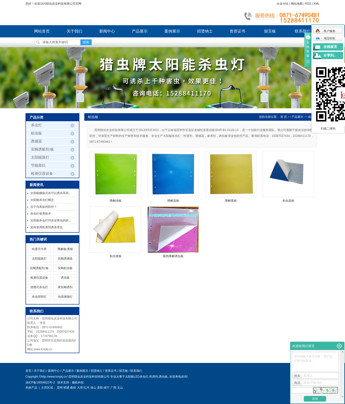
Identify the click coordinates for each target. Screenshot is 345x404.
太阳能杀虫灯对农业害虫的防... (50, 220)
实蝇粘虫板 (65, 268)
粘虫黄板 (116, 256)
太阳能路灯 (40, 157)
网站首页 (42, 31)
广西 (113, 387)
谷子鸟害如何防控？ (43, 206)
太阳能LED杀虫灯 (136, 376)
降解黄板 (231, 200)
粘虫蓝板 (288, 200)
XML (316, 3)
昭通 (66, 387)
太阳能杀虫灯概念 (42, 200)
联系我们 (302, 31)
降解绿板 (116, 200)
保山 (93, 387)
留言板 (270, 31)
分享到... (329, 55)
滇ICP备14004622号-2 (40, 382)
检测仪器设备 (42, 173)
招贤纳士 (205, 31)
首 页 (283, 117)
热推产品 (31, 387)
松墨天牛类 (39, 249)
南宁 (107, 387)
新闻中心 (107, 31)
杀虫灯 (36, 125)
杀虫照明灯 (39, 296)
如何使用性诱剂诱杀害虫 (46, 227)
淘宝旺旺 (325, 38)
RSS (308, 3)
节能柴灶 (38, 165)
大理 (80, 387)
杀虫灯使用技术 (40, 213)
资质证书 (237, 31)
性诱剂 (153, 376)
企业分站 (282, 3)
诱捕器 (36, 141)
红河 (86, 387)
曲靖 (73, 387)
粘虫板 (36, 133)
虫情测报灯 (65, 296)
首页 (28, 370)
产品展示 (140, 31)
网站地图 (297, 3)
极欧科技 (78, 382)
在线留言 (330, 47)
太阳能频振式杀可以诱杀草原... (50, 193)
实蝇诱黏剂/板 (42, 149)
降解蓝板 (173, 200)
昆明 (60, 387)
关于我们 (74, 31)
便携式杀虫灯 (39, 287)
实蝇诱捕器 (65, 258)
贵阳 (100, 387)
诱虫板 (65, 277)
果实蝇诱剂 (65, 287)
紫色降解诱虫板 (173, 256)
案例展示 (172, 31)
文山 (120, 387)
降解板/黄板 (65, 249)
